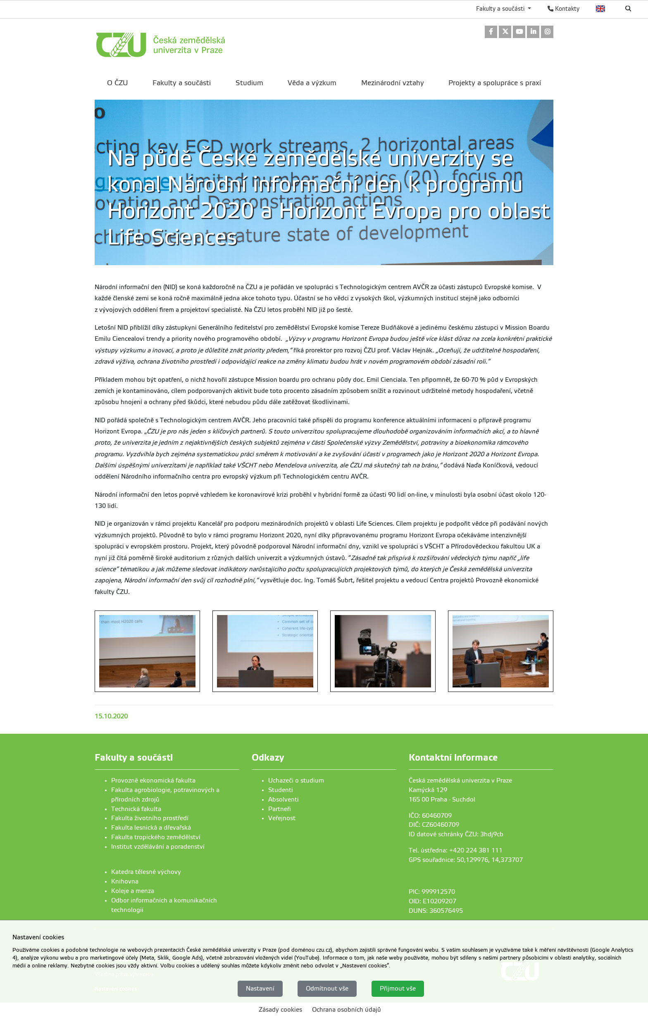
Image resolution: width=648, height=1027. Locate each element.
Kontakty (563, 8)
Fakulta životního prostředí (149, 818)
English (600, 8)
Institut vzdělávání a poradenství (158, 846)
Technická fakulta (136, 809)
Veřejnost (281, 818)
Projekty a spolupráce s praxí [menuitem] (494, 83)
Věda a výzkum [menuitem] (312, 83)
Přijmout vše (398, 989)
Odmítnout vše (327, 989)
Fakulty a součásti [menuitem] (181, 83)
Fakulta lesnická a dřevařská (151, 827)
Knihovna (124, 881)
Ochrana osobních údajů (346, 1010)
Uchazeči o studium (296, 780)
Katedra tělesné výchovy (146, 872)
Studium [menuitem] (249, 83)
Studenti (280, 790)
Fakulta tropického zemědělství (155, 837)
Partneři (279, 809)
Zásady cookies (280, 1010)
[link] (491, 32)
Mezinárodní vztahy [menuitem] (392, 83)
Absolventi (283, 799)
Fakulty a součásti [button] (501, 8)
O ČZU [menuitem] (117, 83)
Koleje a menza (132, 891)
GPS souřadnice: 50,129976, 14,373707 (466, 860)
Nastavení (260, 989)
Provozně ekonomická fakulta (153, 780)
